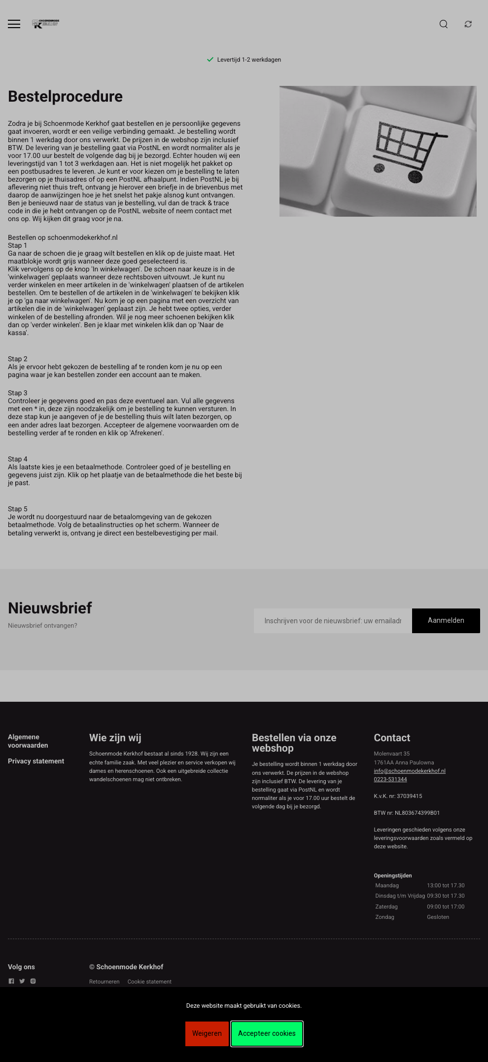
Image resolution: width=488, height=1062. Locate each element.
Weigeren (207, 1033)
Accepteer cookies (267, 1033)
